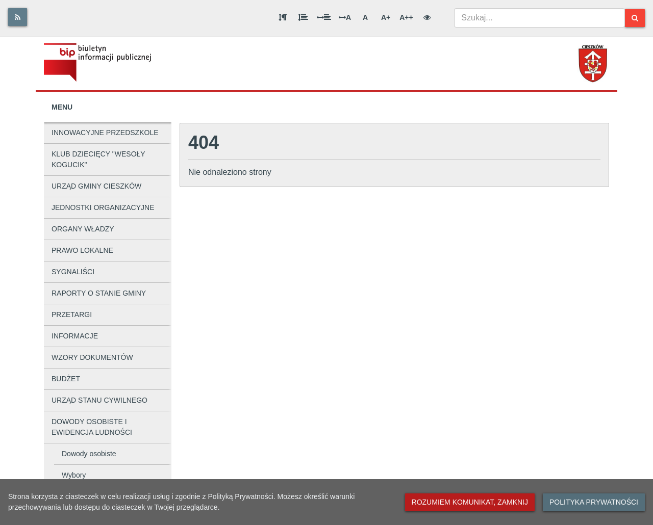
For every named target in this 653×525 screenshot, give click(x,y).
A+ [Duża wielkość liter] (385, 17)
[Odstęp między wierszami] (303, 17)
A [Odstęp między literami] (345, 17)
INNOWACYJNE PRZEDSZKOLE (105, 132)
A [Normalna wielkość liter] (365, 17)
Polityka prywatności (593, 502)
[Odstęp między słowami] (324, 17)
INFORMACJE (75, 336)
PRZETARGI (72, 314)
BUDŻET (66, 379)
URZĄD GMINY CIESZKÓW (96, 186)
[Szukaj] (635, 18)
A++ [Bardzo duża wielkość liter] (406, 17)
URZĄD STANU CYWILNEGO (99, 400)
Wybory (74, 475)
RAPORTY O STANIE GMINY (99, 293)
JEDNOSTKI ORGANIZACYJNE (103, 207)
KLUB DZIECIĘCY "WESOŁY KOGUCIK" (98, 159)
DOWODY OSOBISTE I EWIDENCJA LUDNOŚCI (92, 426)
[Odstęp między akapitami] (282, 17)
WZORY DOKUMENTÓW (92, 357)
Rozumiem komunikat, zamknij (470, 502)
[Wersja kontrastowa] (427, 17)
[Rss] (17, 17)
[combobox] (539, 18)
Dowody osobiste (89, 454)
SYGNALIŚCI (73, 272)
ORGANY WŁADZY (83, 229)
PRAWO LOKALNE (82, 250)
